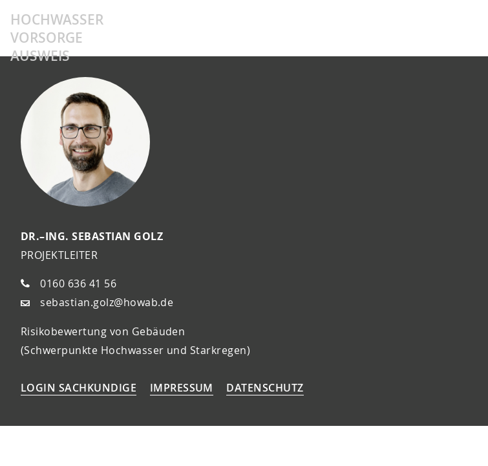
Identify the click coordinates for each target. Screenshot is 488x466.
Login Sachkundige (78, 388)
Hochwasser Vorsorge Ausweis (56, 37)
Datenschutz (264, 388)
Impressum (181, 388)
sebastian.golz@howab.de (106, 302)
